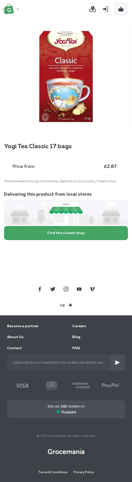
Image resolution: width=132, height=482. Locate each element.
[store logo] (11, 9)
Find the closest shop (66, 233)
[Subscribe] (117, 362)
